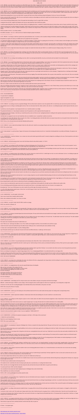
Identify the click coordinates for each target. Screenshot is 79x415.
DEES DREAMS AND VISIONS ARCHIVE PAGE (10, 411)
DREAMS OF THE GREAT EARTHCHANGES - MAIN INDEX (13, 413)
